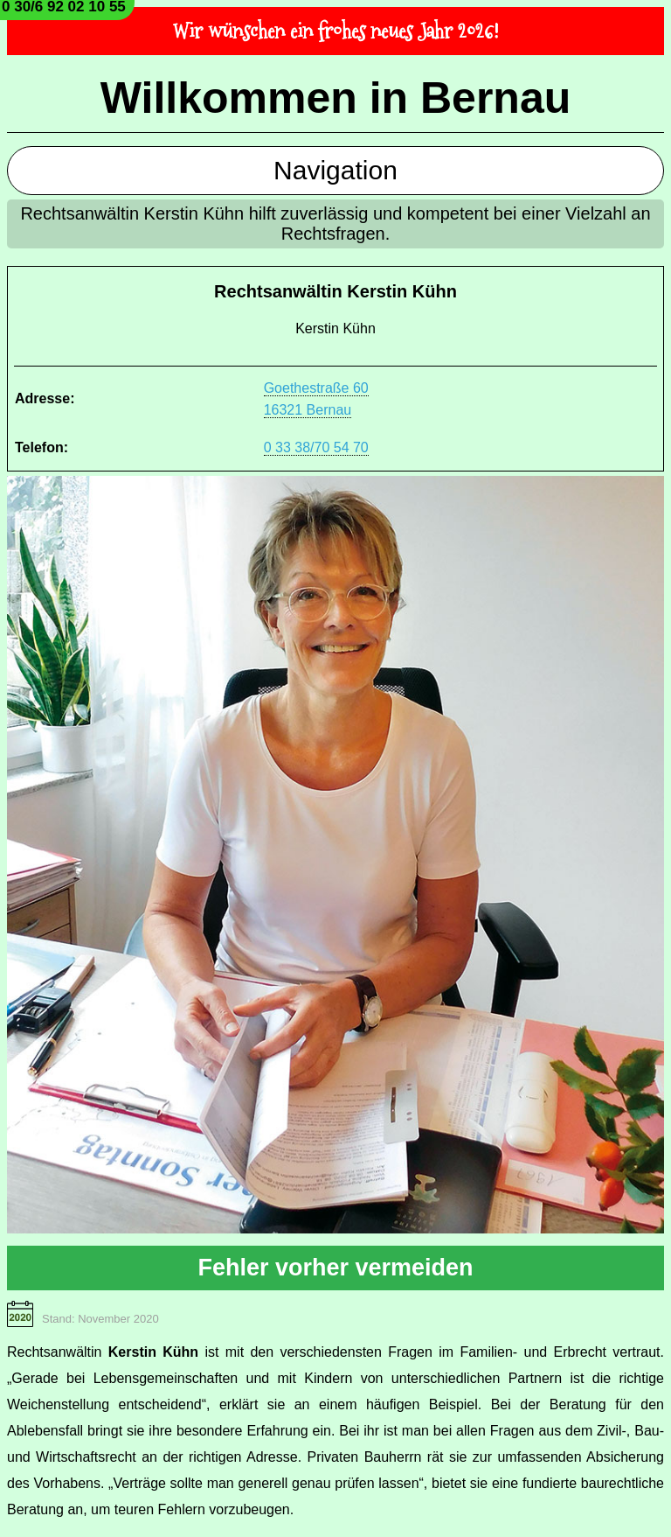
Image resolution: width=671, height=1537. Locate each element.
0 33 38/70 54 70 (316, 447)
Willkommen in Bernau (335, 97)
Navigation (335, 170)
